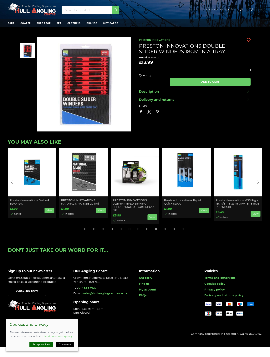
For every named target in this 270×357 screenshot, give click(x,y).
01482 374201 (88, 287)
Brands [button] (91, 23)
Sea (59, 23)
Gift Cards (110, 23)
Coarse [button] (25, 23)
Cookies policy (214, 283)
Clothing (74, 23)
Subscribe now (27, 290)
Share (143, 105)
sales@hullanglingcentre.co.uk (105, 293)
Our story (145, 278)
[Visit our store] (241, 10)
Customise (65, 344)
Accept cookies (41, 344)
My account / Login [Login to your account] (219, 9)
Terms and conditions (220, 278)
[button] (251, 10)
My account (147, 289)
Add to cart (210, 81)
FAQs (143, 295)
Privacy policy (214, 289)
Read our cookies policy (57, 336)
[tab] (85, 229)
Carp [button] (11, 23)
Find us (144, 283)
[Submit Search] (115, 10)
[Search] (90, 10)
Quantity (145, 75)
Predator (44, 23)
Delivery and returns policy (223, 295)
